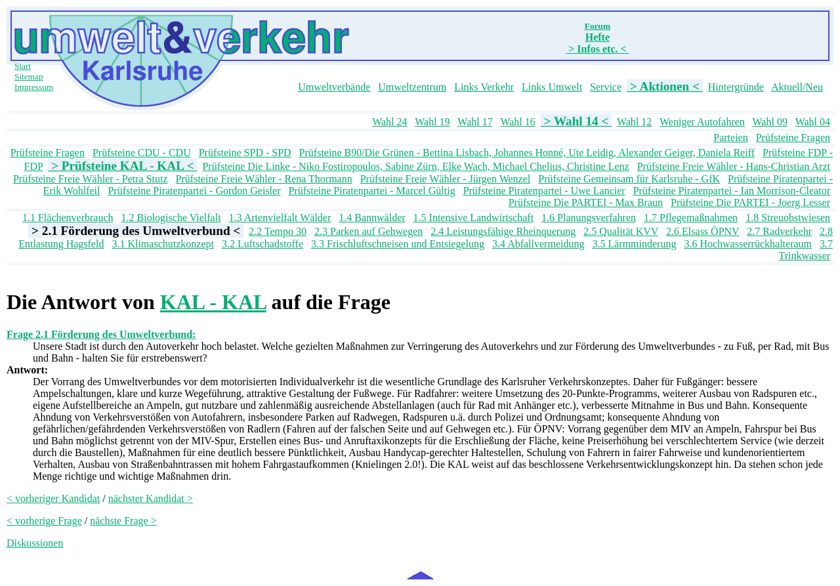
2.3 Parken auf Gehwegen (368, 231)
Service (605, 87)
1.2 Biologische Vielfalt (171, 217)
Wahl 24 (389, 121)
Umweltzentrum (412, 87)
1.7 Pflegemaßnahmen (691, 217)
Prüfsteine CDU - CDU (142, 152)
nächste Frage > (123, 520)
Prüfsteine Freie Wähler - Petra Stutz (90, 178)
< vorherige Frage (44, 520)
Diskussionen (35, 543)
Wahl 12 (634, 121)
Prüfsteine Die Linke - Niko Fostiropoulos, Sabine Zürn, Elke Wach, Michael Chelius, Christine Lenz (415, 166)
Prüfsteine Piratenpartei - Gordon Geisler (194, 190)
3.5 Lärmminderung (634, 243)
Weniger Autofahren (702, 121)
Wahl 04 (812, 121)
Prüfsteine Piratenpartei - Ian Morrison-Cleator (731, 190)
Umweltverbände (334, 87)
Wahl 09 (770, 121)
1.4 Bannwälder (372, 217)
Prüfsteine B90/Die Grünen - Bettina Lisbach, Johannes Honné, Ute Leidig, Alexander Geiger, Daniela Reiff (527, 152)
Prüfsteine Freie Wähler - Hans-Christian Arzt (733, 166)
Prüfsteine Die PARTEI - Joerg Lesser (750, 202)
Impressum (33, 87)
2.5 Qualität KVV (620, 231)
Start (22, 66)
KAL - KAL (213, 302)
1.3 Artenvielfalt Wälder (280, 217)
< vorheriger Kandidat (53, 498)
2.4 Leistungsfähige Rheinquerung (503, 231)
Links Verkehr (484, 87)
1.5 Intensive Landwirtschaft (473, 217)
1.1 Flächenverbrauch (68, 217)
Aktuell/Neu (797, 87)
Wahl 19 (432, 121)
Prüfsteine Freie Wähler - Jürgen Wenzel (445, 178)
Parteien (730, 137)
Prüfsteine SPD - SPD (245, 152)
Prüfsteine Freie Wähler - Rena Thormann (264, 178)
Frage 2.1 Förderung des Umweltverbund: (101, 334)
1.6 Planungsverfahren (588, 217)
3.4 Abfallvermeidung (538, 243)
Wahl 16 (517, 121)
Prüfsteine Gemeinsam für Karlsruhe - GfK (629, 178)
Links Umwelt (552, 87)
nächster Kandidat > (150, 498)
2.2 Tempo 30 (277, 231)
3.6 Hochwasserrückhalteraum (748, 243)
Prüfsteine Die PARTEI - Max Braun (586, 202)
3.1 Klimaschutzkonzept (163, 243)
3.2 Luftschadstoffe (262, 243)
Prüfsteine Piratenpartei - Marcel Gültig (371, 190)
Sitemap (28, 76)
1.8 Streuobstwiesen (788, 217)
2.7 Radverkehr (779, 231)
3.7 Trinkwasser (805, 249)
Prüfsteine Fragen (793, 137)
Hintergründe (736, 87)
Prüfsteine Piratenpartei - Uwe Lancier (544, 190)
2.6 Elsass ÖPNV (702, 231)
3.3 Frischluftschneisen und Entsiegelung (397, 243)
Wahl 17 (474, 121)
